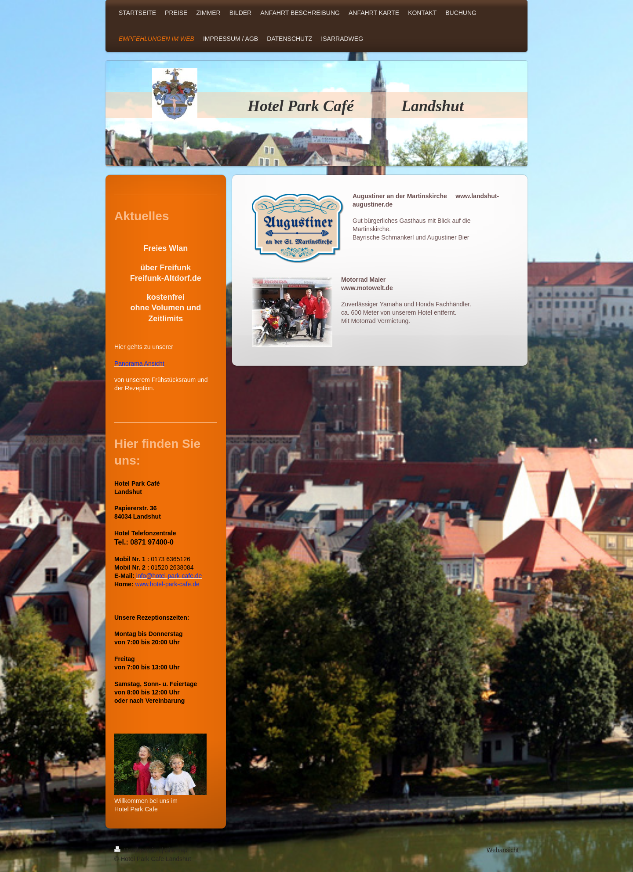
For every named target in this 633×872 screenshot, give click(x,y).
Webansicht (503, 850)
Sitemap (176, 850)
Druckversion (137, 850)
